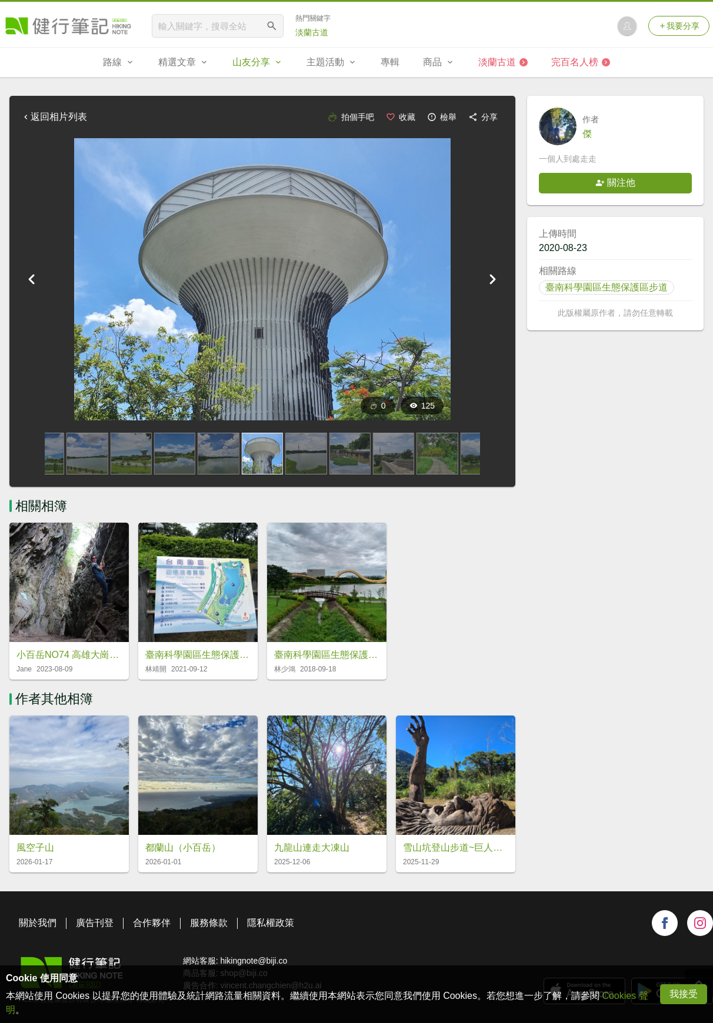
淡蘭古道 (311, 32)
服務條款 (209, 923)
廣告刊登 (95, 923)
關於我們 (37, 923)
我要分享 (678, 26)
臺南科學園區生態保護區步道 (606, 287)
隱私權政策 (270, 923)
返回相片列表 (54, 117)
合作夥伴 (152, 923)
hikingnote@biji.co (253, 960)
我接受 (683, 994)
